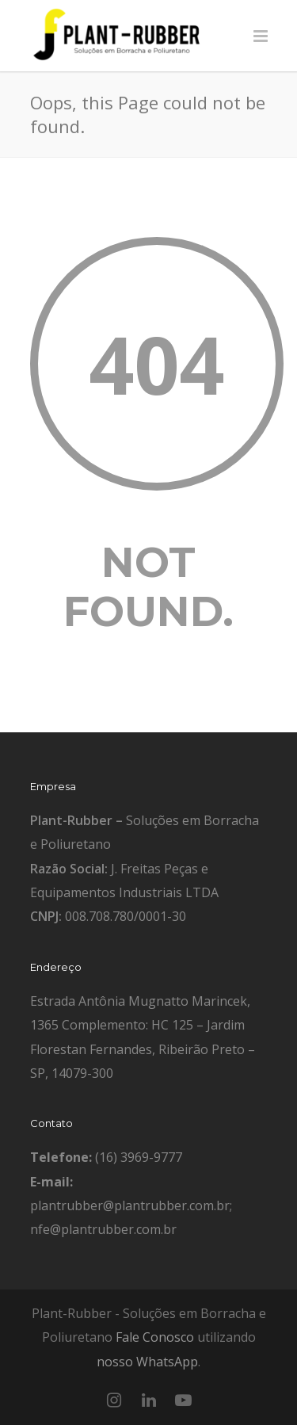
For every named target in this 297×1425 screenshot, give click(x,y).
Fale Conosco (155, 1337)
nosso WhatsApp (147, 1361)
